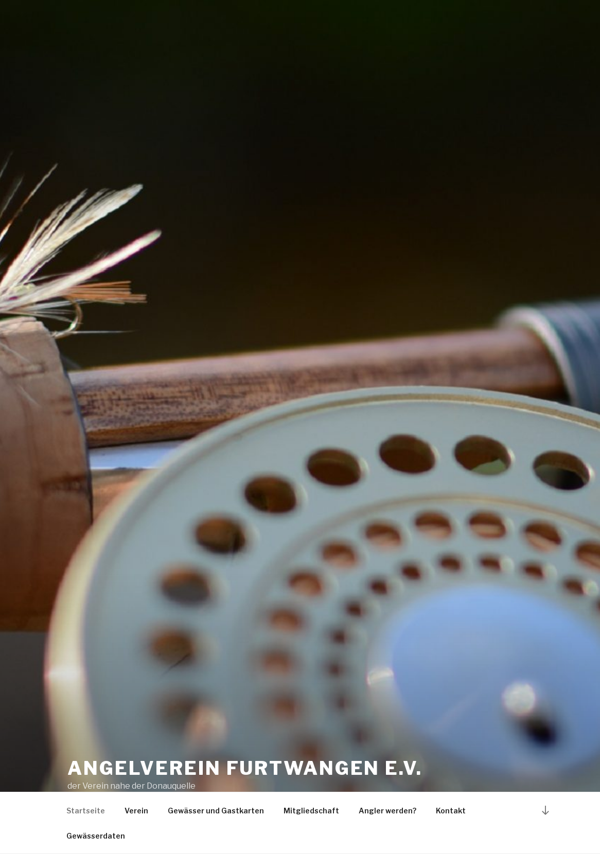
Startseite (85, 810)
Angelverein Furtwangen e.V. (244, 768)
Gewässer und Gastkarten (216, 810)
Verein (136, 810)
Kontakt (451, 810)
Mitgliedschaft (311, 810)
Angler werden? (387, 810)
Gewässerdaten (95, 835)
